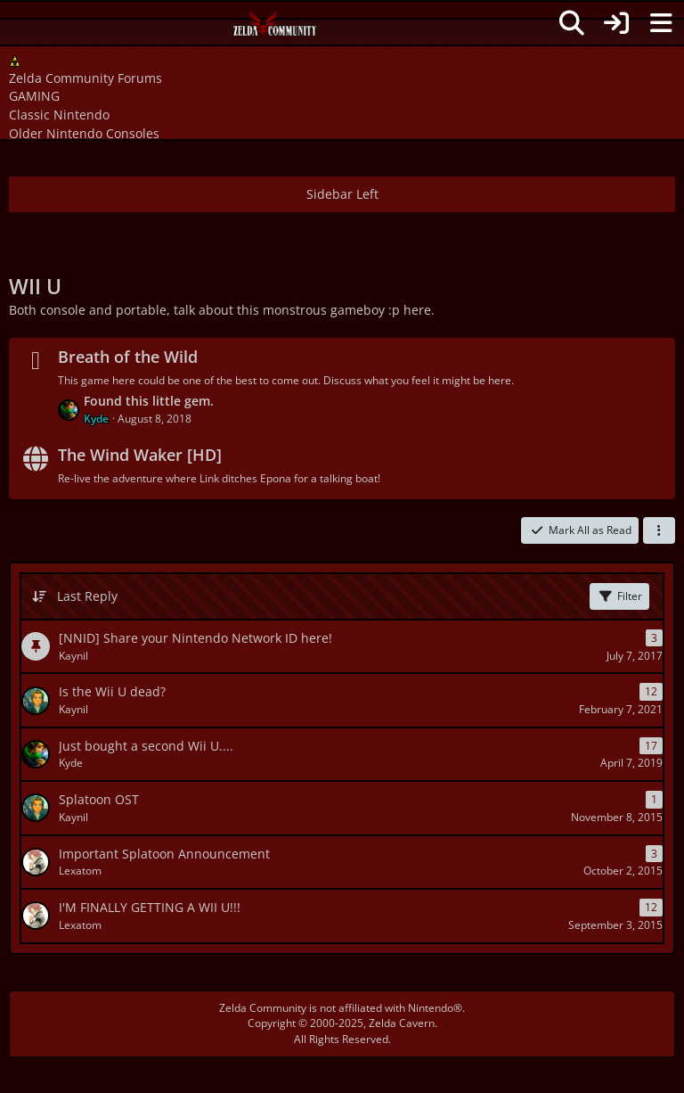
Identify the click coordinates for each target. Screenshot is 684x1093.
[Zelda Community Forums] (276, 28)
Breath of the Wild (128, 356)
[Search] (572, 23)
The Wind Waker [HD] (140, 454)
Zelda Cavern (402, 1023)
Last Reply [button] (87, 596)
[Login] (616, 23)
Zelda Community (262, 1007)
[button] (659, 530)
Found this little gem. (149, 400)
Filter (619, 596)
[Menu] (661, 23)
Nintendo (430, 1007)
